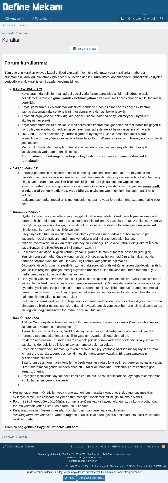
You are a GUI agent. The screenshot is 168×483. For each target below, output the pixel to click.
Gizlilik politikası (122, 446)
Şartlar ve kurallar (98, 446)
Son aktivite (9, 25)
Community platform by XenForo (69, 454)
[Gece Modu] (122, 18)
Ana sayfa (17, 18)
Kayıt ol (24, 25)
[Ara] (162, 18)
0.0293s (131, 466)
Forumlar (41, 18)
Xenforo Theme (84, 461)
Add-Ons (107, 454)
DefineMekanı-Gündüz (18, 446)
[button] (51, 18)
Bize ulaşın (77, 446)
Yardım (139, 446)
